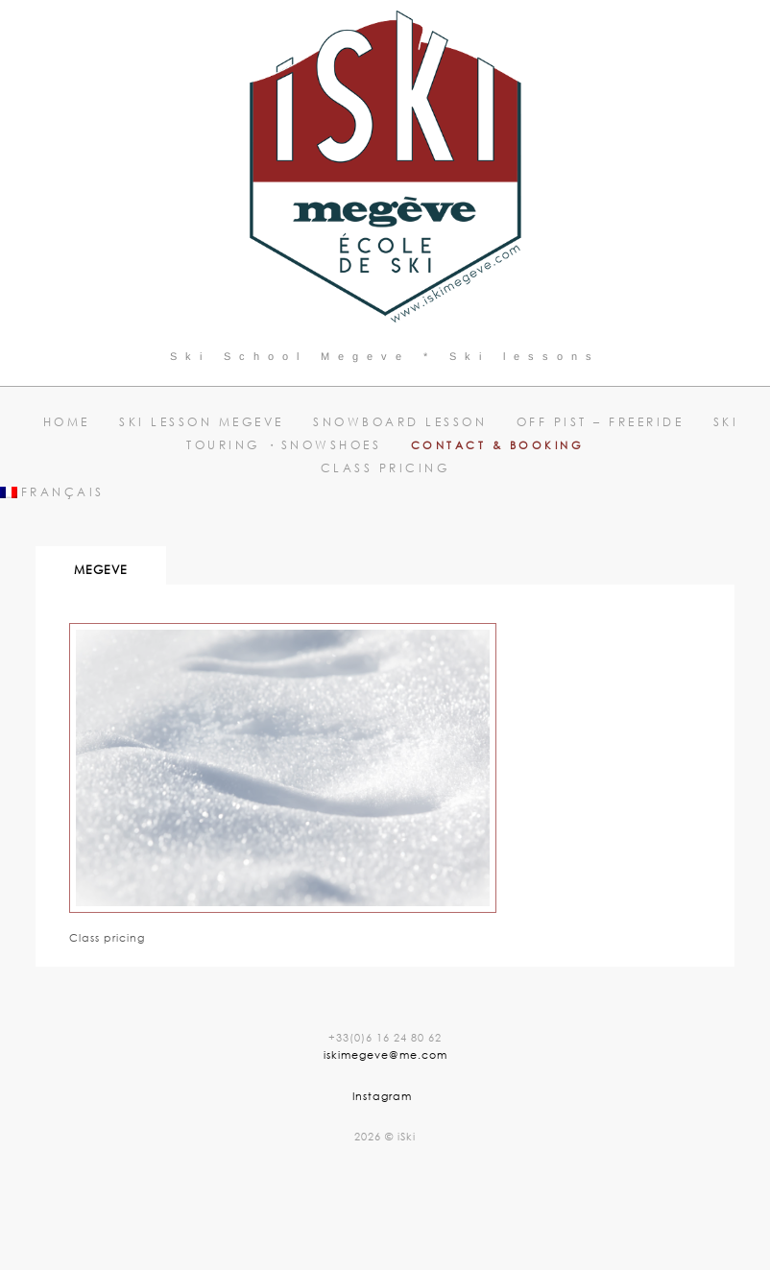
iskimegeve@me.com (385, 1054)
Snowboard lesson (400, 422)
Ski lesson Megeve (201, 422)
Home (66, 422)
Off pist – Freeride (601, 422)
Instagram (382, 1096)
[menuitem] (385, 492)
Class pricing (385, 468)
